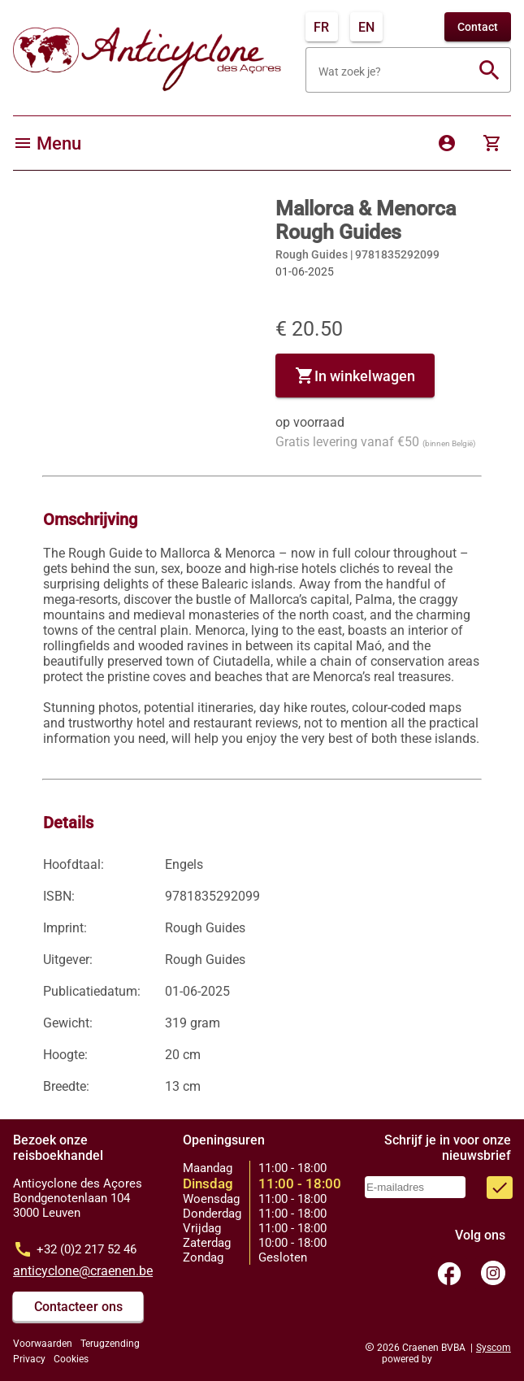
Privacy (29, 1359)
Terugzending (110, 1343)
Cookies (71, 1359)
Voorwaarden (42, 1343)
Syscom (493, 1347)
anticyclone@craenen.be (83, 1271)
